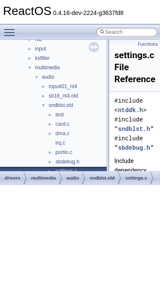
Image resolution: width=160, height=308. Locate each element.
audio (48, 77)
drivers (12, 178)
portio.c (63, 152)
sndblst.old (61, 105)
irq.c (60, 143)
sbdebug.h (67, 162)
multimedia (47, 68)
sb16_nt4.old (63, 96)
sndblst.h (134, 129)
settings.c (136, 178)
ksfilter (42, 58)
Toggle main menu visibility (11, 28)
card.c (62, 124)
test (59, 115)
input (40, 49)
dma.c (62, 133)
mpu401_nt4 (63, 86)
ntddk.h (130, 110)
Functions (148, 44)
